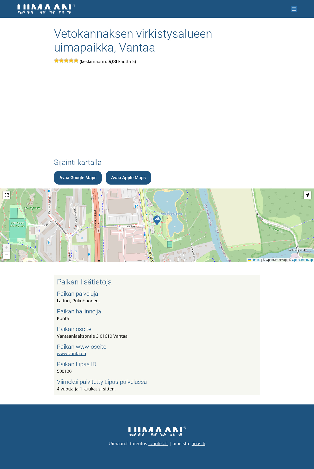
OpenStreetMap (302, 260)
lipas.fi (198, 443)
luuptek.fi (158, 443)
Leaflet (254, 260)
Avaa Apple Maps (128, 177)
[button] (157, 220)
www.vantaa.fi (71, 353)
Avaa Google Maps (77, 177)
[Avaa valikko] (294, 9)
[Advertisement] (157, 111)
